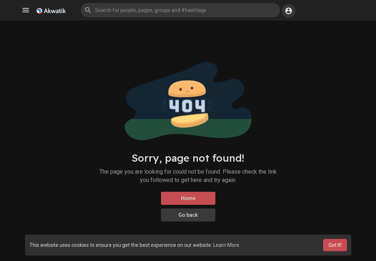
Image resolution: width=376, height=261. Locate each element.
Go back (188, 215)
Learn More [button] (226, 245)
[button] (180, 10)
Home (188, 198)
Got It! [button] (335, 245)
